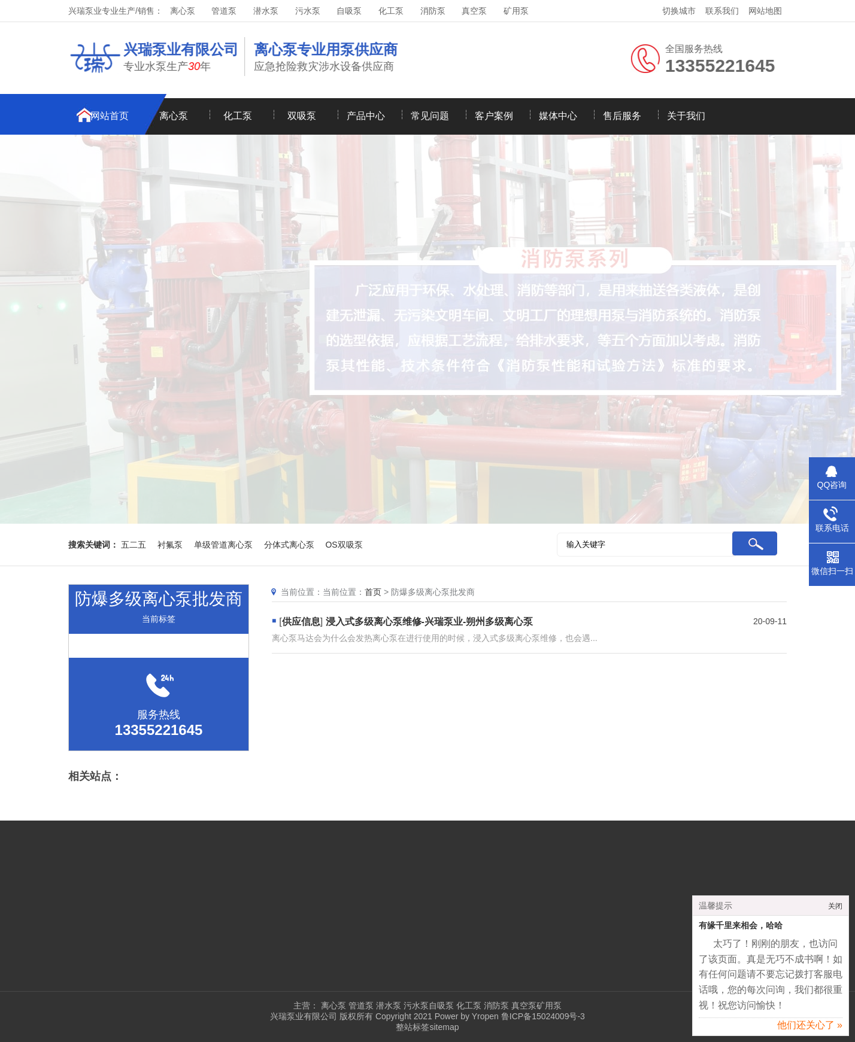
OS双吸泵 (343, 544)
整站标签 (412, 1027)
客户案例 (494, 116)
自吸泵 (349, 11)
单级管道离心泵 (223, 544)
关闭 (835, 910)
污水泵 (307, 11)
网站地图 (765, 11)
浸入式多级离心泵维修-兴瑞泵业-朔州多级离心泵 (429, 621)
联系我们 (722, 11)
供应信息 (301, 621)
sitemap (444, 1027)
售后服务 (622, 116)
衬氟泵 (170, 544)
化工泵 (391, 11)
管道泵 (224, 11)
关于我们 (686, 116)
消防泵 (432, 11)
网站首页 (109, 116)
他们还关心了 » (809, 1029)
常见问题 (430, 116)
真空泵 (474, 11)
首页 (373, 592)
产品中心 (366, 116)
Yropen (485, 1016)
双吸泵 (301, 116)
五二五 (133, 544)
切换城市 (679, 11)
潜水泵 (265, 11)
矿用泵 (516, 11)
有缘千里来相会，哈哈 (741, 929)
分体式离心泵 (289, 544)
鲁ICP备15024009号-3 (542, 1016)
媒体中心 (558, 116)
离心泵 (182, 11)
